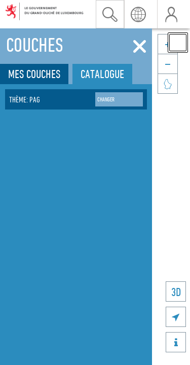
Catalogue (102, 74)
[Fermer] (139, 46)
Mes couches (34, 74)
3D (176, 292)
